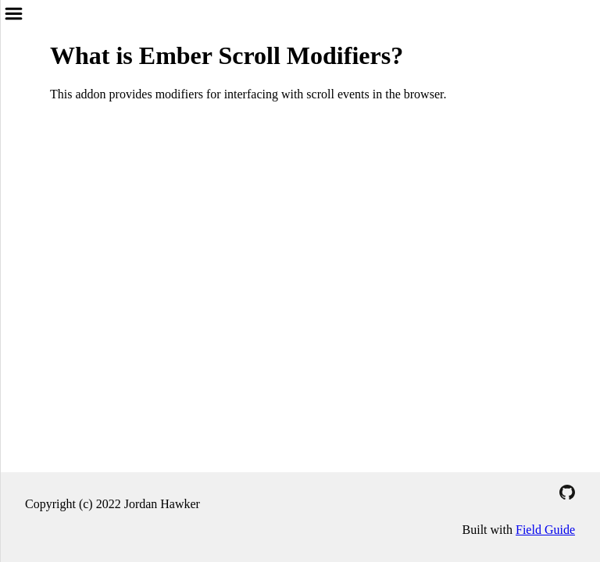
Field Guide (545, 529)
